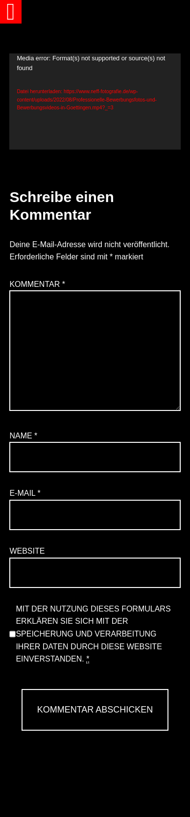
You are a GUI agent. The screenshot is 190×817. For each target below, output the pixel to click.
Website (27, 551)
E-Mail (24, 493)
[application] (94, 101)
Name (23, 436)
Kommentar (37, 284)
